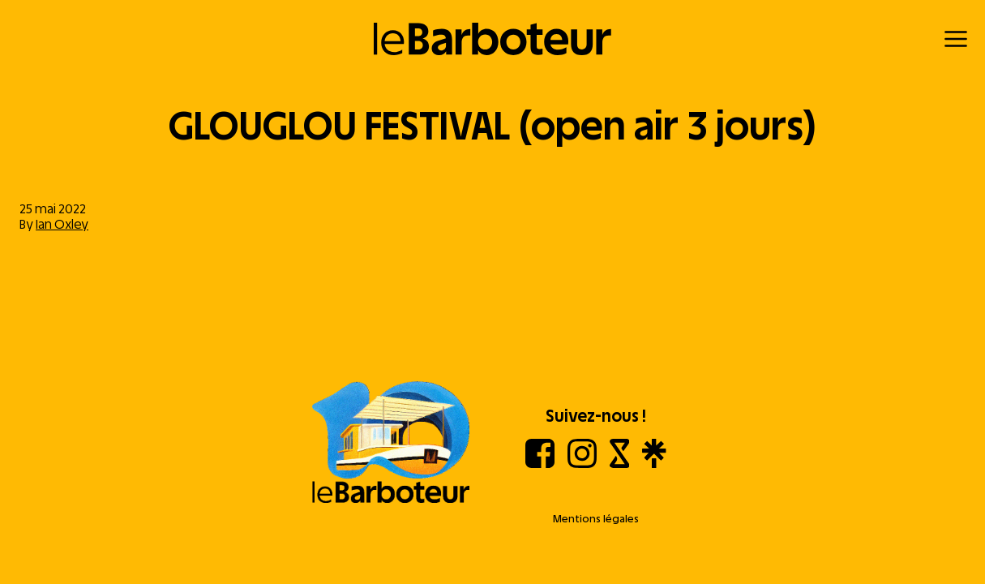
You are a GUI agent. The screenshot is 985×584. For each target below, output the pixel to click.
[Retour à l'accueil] (492, 39)
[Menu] (956, 39)
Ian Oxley (62, 224)
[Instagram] (582, 463)
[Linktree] (654, 463)
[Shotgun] (619, 463)
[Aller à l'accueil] (390, 443)
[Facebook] (540, 463)
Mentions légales (596, 519)
